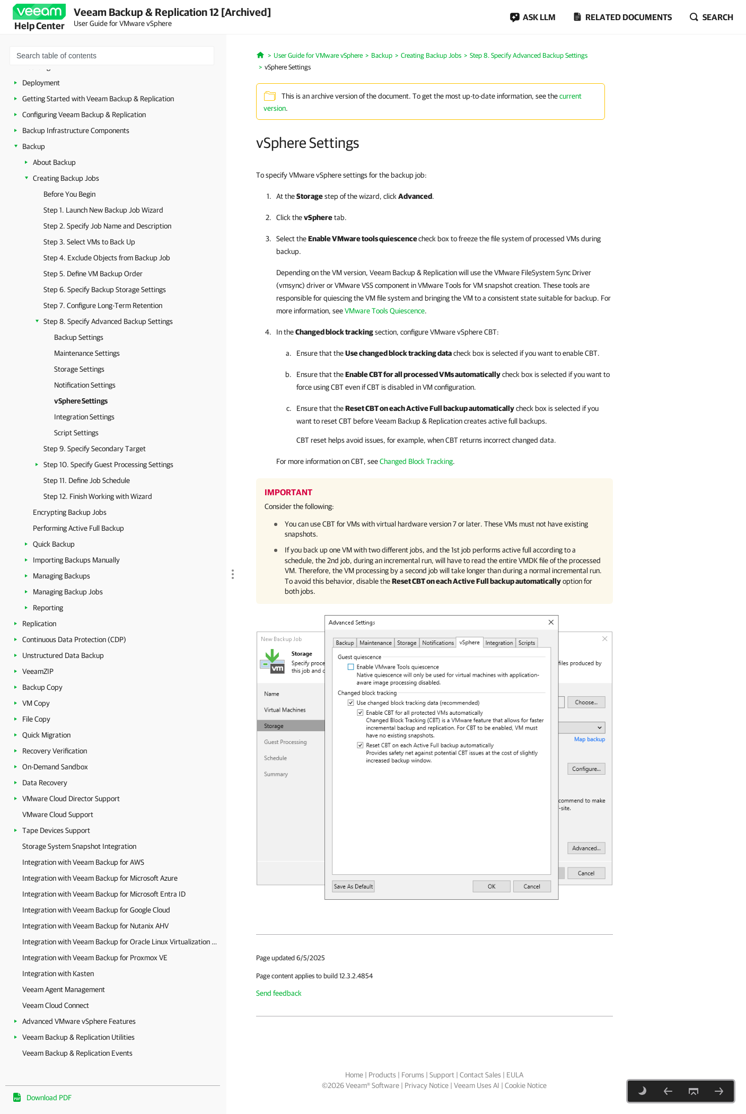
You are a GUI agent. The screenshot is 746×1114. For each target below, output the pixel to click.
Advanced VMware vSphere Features (79, 1021)
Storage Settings (79, 369)
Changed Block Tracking (416, 461)
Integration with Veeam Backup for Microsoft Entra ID (104, 894)
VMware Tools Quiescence (385, 310)
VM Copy (36, 703)
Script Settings (76, 432)
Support (441, 1075)
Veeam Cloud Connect (55, 1005)
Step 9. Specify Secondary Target (94, 448)
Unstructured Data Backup (63, 655)
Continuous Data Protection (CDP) (74, 639)
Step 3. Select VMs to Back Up (89, 242)
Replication (39, 623)
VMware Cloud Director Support (71, 798)
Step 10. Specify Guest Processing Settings (108, 464)
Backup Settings (78, 337)
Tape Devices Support (56, 830)
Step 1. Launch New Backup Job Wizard (103, 210)
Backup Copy (42, 687)
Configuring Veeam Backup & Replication (84, 114)
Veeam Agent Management (63, 989)
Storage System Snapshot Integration (79, 846)
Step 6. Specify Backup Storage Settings (104, 289)
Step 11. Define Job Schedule (86, 480)
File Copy (36, 719)
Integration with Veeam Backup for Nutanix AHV (95, 926)
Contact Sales (480, 1075)
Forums (412, 1075)
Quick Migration (46, 735)
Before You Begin (69, 194)
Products (382, 1075)
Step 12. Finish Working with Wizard (97, 496)
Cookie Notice (526, 1085)
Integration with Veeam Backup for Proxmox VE (95, 957)
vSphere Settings (81, 401)
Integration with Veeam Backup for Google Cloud (96, 910)
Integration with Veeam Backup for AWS (83, 862)
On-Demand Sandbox (55, 766)
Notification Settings (85, 385)
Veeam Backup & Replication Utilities (78, 1037)
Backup (33, 146)
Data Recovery (44, 782)
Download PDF (49, 1097)
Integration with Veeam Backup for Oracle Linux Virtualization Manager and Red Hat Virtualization (121, 941)
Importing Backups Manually (76, 560)
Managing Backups (61, 576)
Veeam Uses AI (476, 1085)
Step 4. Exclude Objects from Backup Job (106, 257)
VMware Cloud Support (57, 814)
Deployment (41, 82)
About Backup (54, 162)
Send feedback (279, 993)
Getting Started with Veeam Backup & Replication (98, 98)
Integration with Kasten (58, 973)
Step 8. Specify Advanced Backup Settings (108, 321)
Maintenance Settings (87, 353)
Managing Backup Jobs (68, 591)
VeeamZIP (38, 671)
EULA (514, 1075)
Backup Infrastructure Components (75, 130)
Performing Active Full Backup (78, 528)
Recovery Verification (54, 751)
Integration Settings (84, 417)
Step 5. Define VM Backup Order (93, 273)
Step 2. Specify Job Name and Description (107, 226)
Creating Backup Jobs (66, 178)
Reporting (48, 607)
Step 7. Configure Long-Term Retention (102, 305)
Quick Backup (54, 544)
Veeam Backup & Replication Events (77, 1053)
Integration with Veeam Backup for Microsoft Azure (100, 878)
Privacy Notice (427, 1085)
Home (354, 1075)
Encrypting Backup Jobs (70, 512)
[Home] (260, 54)
